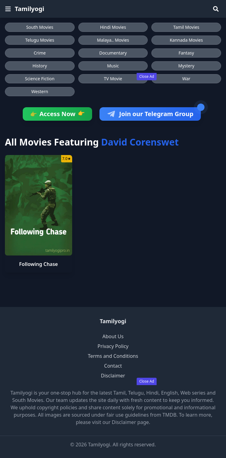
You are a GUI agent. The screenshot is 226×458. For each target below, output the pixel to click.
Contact (113, 365)
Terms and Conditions (113, 356)
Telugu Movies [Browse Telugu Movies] (39, 40)
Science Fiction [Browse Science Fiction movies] (39, 78)
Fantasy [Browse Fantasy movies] (186, 53)
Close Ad (146, 76)
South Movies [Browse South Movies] (39, 27)
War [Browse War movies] (186, 78)
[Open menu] (8, 9)
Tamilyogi (29, 9)
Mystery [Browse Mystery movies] (186, 66)
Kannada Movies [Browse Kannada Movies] (186, 40)
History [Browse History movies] (40, 66)
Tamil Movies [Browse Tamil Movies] (186, 27)
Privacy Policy (113, 346)
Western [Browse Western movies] (39, 91)
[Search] (216, 9)
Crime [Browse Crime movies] (40, 53)
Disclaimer (113, 375)
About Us (113, 336)
